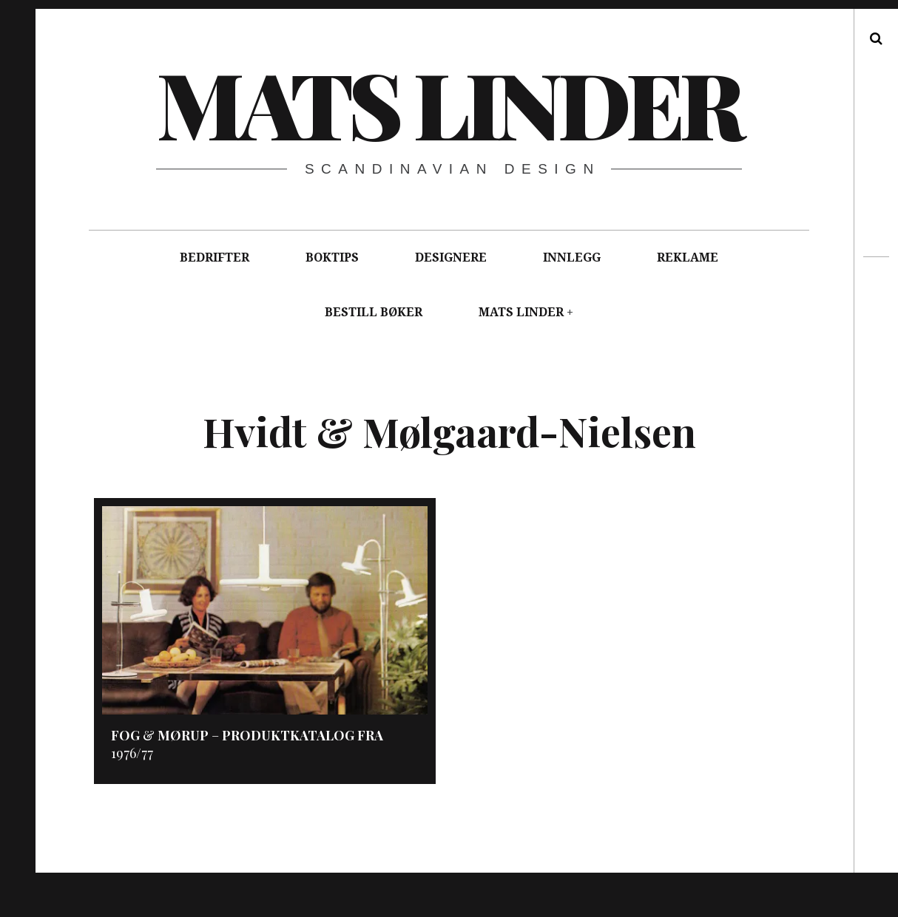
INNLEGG (572, 257)
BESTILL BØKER (373, 312)
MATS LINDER (521, 312)
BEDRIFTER (214, 257)
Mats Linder (448, 102)
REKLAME (687, 257)
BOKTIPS (332, 257)
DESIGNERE (451, 257)
